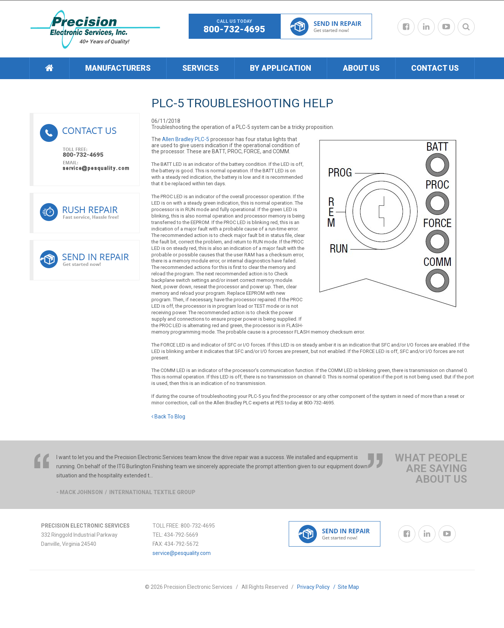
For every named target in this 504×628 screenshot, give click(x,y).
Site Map (348, 587)
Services (200, 68)
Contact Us (435, 68)
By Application (280, 68)
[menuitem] (49, 68)
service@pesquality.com (182, 553)
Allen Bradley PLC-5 (185, 139)
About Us (361, 68)
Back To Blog (168, 416)
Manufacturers (118, 68)
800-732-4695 (234, 29)
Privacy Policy (317, 587)
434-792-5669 (181, 535)
